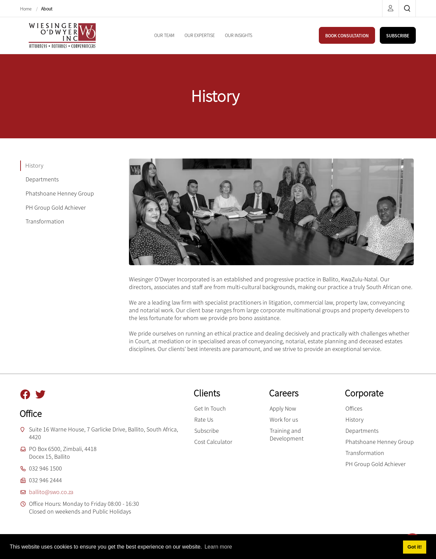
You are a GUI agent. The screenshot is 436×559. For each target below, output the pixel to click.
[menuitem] (164, 35)
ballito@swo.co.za (51, 492)
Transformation (364, 453)
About (46, 9)
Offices (353, 408)
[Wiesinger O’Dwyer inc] (62, 35)
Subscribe (206, 430)
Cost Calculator (213, 442)
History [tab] (34, 165)
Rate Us (203, 419)
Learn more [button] (218, 547)
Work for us (284, 419)
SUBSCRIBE (397, 36)
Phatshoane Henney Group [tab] (60, 193)
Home (26, 9)
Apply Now (283, 408)
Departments (361, 430)
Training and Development (287, 434)
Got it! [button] (414, 547)
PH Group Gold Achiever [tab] (56, 207)
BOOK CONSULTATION (347, 36)
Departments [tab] (42, 179)
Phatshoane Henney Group (379, 442)
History (354, 419)
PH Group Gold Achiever (375, 464)
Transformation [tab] (45, 221)
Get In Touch (210, 408)
